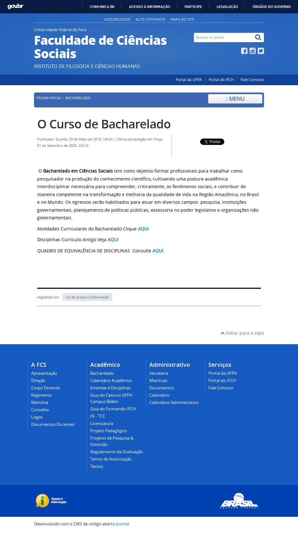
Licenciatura (101, 423)
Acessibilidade (117, 19)
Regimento (41, 395)
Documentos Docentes (52, 424)
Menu (235, 98)
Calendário (159, 395)
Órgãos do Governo (272, 6)
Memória (39, 402)
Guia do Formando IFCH (113, 409)
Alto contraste (150, 19)
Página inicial (49, 98)
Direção (38, 380)
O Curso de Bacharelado (104, 124)
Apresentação (44, 373)
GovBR (15, 6)
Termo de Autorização (111, 459)
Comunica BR (102, 6)
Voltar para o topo (242, 333)
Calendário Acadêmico (111, 380)
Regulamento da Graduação (116, 451)
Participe (193, 6)
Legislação (227, 6)
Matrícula (158, 380)
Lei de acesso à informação (87, 297)
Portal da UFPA (189, 79)
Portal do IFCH (221, 79)
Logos (37, 417)
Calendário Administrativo (174, 402)
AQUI (113, 239)
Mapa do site (182, 19)
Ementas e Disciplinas (110, 388)
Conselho (40, 410)
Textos (96, 466)
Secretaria (158, 373)
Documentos (161, 388)
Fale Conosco (252, 79)
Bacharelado (102, 373)
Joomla (122, 524)
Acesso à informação (149, 6)
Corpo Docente (45, 388)
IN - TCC (97, 416)
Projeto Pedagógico (108, 431)
